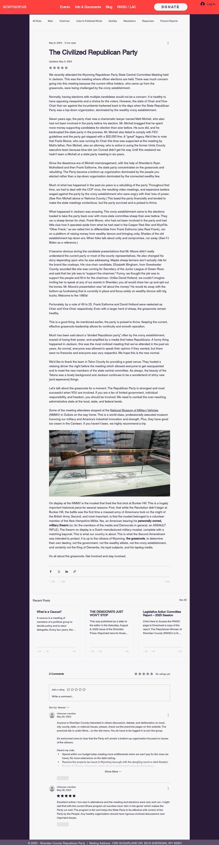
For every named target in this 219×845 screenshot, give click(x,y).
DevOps (113, 21)
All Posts (37, 21)
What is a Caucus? (49, 611)
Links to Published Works (89, 21)
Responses (148, 21)
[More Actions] (168, 715)
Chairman (65, 21)
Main (50, 21)
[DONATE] (170, 7)
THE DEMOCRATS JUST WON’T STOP (106, 613)
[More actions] (168, 43)
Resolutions (129, 21)
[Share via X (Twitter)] (58, 571)
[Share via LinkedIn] (66, 571)
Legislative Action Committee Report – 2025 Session (162, 613)
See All (182, 600)
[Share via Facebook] (50, 571)
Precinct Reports (169, 21)
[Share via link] (74, 571)
